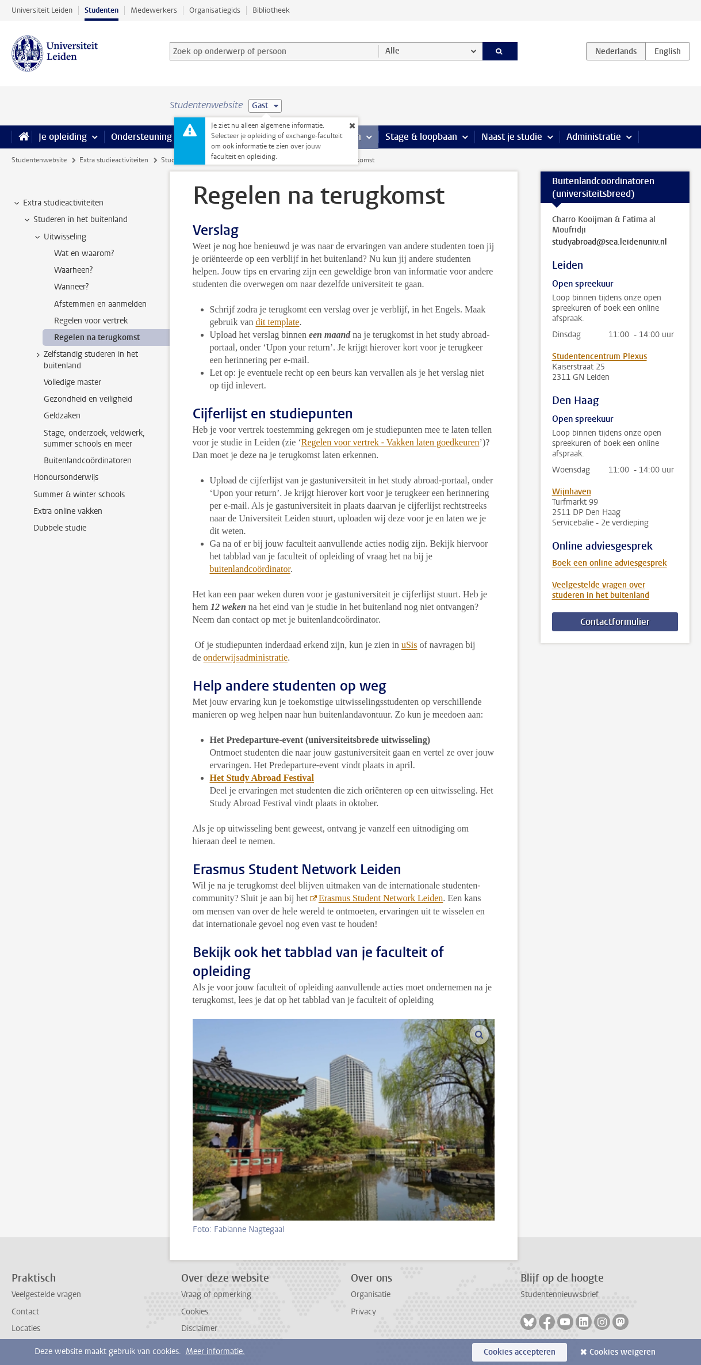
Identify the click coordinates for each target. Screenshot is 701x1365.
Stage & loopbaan (421, 137)
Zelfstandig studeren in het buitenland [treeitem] (85, 360)
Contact (25, 1311)
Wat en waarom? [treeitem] (84, 253)
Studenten (101, 10)
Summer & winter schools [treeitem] (79, 494)
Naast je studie (511, 137)
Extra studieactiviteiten (113, 160)
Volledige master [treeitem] (72, 382)
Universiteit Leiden (42, 10)
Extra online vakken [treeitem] (67, 511)
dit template (277, 322)
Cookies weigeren (622, 1352)
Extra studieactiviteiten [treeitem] (58, 203)
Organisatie (370, 1294)
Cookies (194, 1311)
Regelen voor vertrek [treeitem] (91, 320)
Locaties (26, 1328)
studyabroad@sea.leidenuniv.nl (609, 242)
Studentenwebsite (39, 160)
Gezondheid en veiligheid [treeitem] (88, 399)
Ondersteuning (141, 137)
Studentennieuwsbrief (559, 1294)
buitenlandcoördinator (250, 569)
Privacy (363, 1311)
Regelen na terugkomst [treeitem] (97, 337)
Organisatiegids (214, 10)
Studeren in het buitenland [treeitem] (75, 220)
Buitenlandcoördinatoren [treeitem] (88, 460)
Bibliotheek (271, 10)
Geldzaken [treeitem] (62, 415)
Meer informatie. (215, 1351)
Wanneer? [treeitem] (71, 286)
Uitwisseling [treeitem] (59, 237)
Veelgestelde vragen (46, 1294)
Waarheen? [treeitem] (73, 270)
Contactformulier (615, 622)
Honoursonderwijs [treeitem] (65, 477)
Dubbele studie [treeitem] (59, 528)
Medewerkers (154, 10)
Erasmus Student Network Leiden (381, 898)
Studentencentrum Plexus (599, 356)
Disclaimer (199, 1328)
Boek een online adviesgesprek (609, 563)
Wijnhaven (571, 491)
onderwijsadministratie (246, 657)
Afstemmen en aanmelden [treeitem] (100, 304)
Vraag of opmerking (216, 1294)
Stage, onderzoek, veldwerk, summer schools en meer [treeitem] (94, 438)
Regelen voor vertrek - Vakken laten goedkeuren (390, 442)
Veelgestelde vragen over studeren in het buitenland (600, 590)
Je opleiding (63, 137)
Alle (392, 50)
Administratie (593, 137)
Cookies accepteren (520, 1352)
